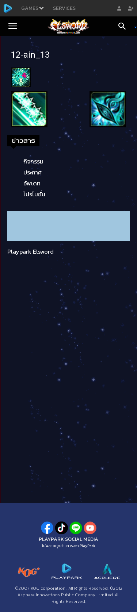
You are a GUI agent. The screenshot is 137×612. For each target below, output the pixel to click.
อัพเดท (32, 183)
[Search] (124, 26)
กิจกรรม (33, 161)
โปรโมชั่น (34, 194)
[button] (12, 26)
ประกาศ (32, 172)
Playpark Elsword (30, 251)
